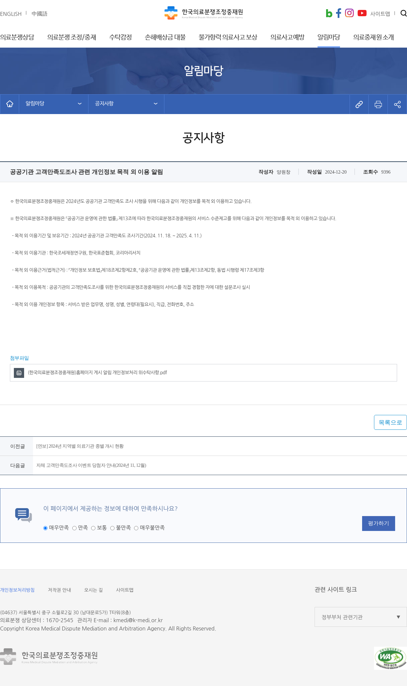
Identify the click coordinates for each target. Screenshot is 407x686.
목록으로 (390, 422)
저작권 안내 (59, 590)
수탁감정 (120, 37)
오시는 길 (93, 590)
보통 (102, 527)
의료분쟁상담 (17, 37)
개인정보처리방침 (17, 590)
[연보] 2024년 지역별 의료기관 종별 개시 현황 (79, 446)
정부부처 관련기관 (342, 617)
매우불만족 (152, 527)
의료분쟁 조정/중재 (71, 37)
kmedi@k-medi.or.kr (137, 620)
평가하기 (378, 523)
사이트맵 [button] (380, 14)
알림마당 (329, 37)
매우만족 (59, 527)
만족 (83, 527)
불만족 (123, 527)
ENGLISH (11, 14)
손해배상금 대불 (165, 37)
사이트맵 (125, 590)
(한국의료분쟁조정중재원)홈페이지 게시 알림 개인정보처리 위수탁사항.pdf (97, 372)
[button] (403, 14)
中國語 (40, 13)
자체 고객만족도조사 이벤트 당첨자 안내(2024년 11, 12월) (91, 465)
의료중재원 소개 (373, 37)
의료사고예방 (287, 37)
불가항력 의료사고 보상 (228, 37)
